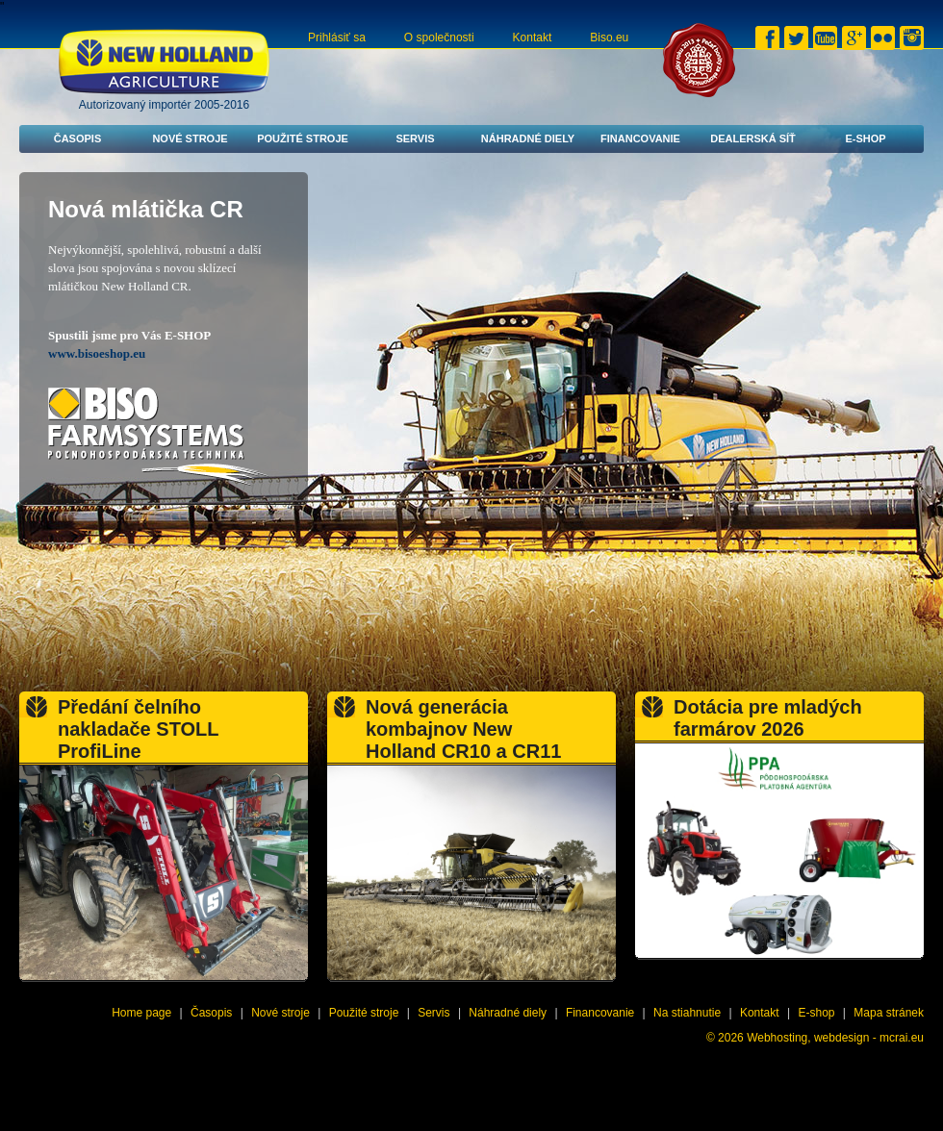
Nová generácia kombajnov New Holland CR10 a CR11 (463, 729)
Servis (414, 138)
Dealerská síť (753, 138)
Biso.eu (609, 37)
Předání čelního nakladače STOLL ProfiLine (138, 729)
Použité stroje (302, 138)
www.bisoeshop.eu (96, 353)
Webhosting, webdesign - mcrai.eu (835, 1037)
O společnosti (439, 37)
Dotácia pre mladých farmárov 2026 (768, 718)
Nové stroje (189, 138)
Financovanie (640, 138)
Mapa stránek (889, 1012)
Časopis (78, 138)
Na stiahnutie (687, 1012)
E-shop (865, 138)
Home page (141, 1012)
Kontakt (532, 37)
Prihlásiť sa (337, 37)
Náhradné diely (527, 138)
